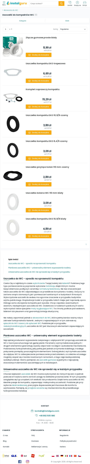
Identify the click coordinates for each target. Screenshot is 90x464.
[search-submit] (61, 3)
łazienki (65, 283)
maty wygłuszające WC (42, 308)
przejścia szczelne (36, 388)
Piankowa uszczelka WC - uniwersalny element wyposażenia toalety (39, 267)
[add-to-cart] (39, 55)
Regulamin (63, 435)
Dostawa (34, 440)
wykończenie (39, 283)
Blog (4, 440)
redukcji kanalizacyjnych (14, 326)
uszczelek (25, 374)
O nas (4, 435)
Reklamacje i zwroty (39, 445)
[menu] (4, 3)
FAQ (32, 435)
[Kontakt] (70, 3)
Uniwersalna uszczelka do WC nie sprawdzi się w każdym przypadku (39, 272)
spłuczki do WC (10, 323)
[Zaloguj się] (77, 3)
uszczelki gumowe (47, 360)
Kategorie (22, 21)
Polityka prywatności (67, 440)
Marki (67, 21)
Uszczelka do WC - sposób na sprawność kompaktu (32, 263)
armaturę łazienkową (50, 289)
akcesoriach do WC (42, 317)
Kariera (62, 445)
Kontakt (5, 445)
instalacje (50, 286)
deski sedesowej (19, 385)
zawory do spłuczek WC (30, 323)
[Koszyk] (85, 3)
